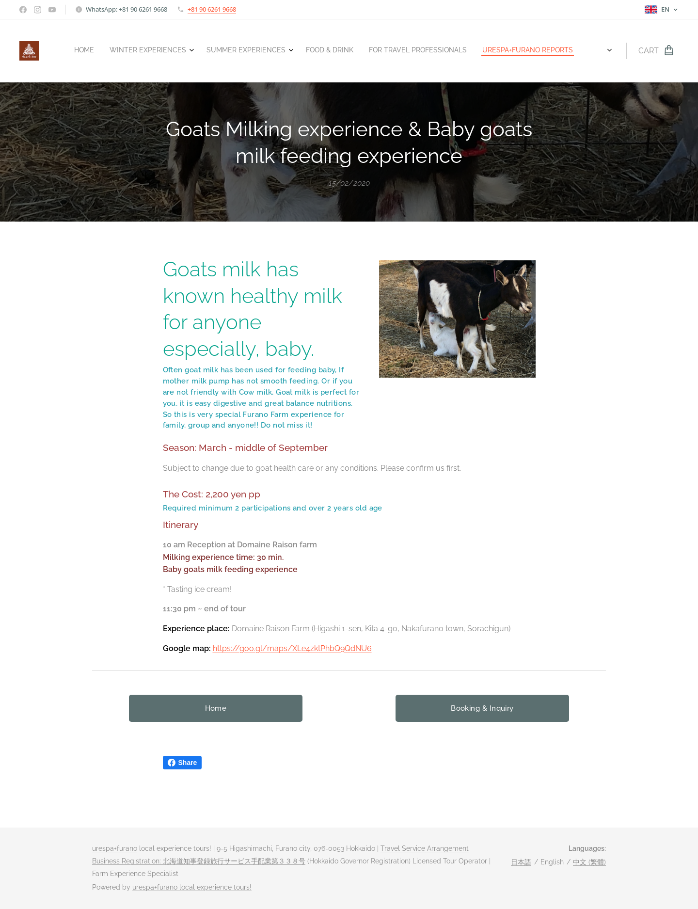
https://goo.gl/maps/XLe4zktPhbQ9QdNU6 (292, 648)
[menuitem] (442, 51)
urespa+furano (114, 848)
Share (182, 762)
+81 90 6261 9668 (212, 9)
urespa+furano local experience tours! (192, 887)
